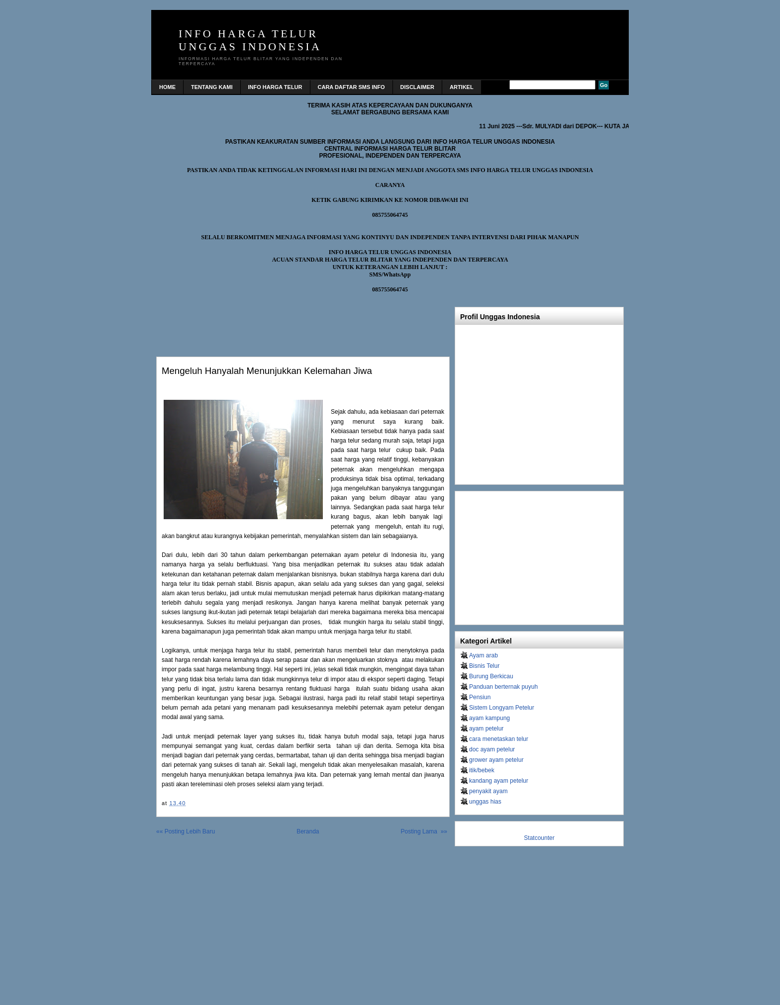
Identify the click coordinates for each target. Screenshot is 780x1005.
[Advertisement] (272, 322)
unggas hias (485, 801)
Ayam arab (483, 655)
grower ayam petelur (496, 759)
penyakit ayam (488, 791)
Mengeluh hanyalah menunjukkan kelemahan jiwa (267, 370)
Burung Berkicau (491, 676)
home (167, 87)
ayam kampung (489, 718)
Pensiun (479, 697)
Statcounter (539, 837)
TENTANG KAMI (212, 87)
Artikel (462, 87)
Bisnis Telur (484, 665)
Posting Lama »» (424, 831)
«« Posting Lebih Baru (185, 831)
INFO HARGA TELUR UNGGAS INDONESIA (250, 40)
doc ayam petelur (492, 749)
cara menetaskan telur (498, 738)
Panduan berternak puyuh (503, 686)
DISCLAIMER (417, 87)
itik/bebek (481, 770)
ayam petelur (486, 728)
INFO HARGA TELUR (275, 87)
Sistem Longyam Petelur (501, 707)
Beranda (307, 831)
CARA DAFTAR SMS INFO (351, 87)
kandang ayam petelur (498, 780)
